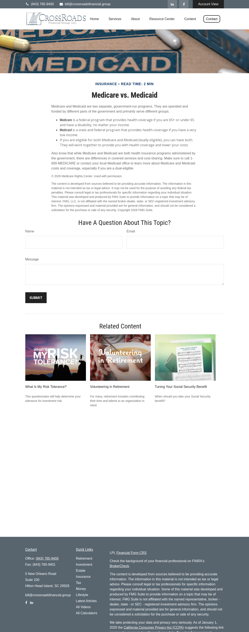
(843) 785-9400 (39, 4)
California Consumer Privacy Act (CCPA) (154, 627)
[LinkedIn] (172, 4)
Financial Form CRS (131, 553)
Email (131, 231)
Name (29, 231)
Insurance (83, 576)
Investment (84, 564)
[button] (94, 19)
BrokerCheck (119, 566)
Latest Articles (86, 601)
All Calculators (86, 613)
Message (32, 259)
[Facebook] (184, 4)
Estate (80, 570)
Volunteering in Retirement (110, 386)
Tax (78, 583)
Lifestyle (82, 595)
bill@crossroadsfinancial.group (84, 4)
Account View (208, 4)
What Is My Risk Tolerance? (46, 386)
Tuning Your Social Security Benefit (181, 386)
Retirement (84, 558)
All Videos (83, 607)
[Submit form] (36, 297)
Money (81, 589)
